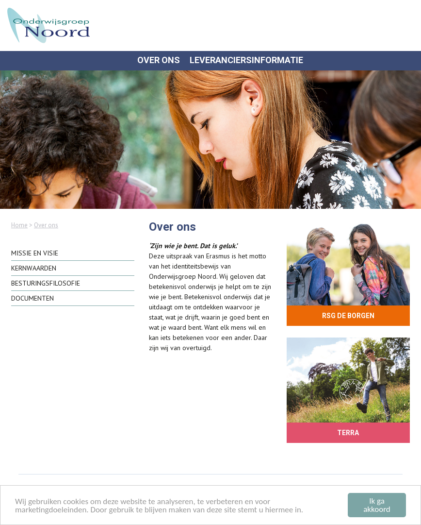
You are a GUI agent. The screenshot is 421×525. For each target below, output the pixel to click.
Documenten (32, 298)
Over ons (158, 60)
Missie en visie (34, 253)
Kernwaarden (33, 268)
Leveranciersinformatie (246, 60)
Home (19, 225)
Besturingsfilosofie (45, 283)
